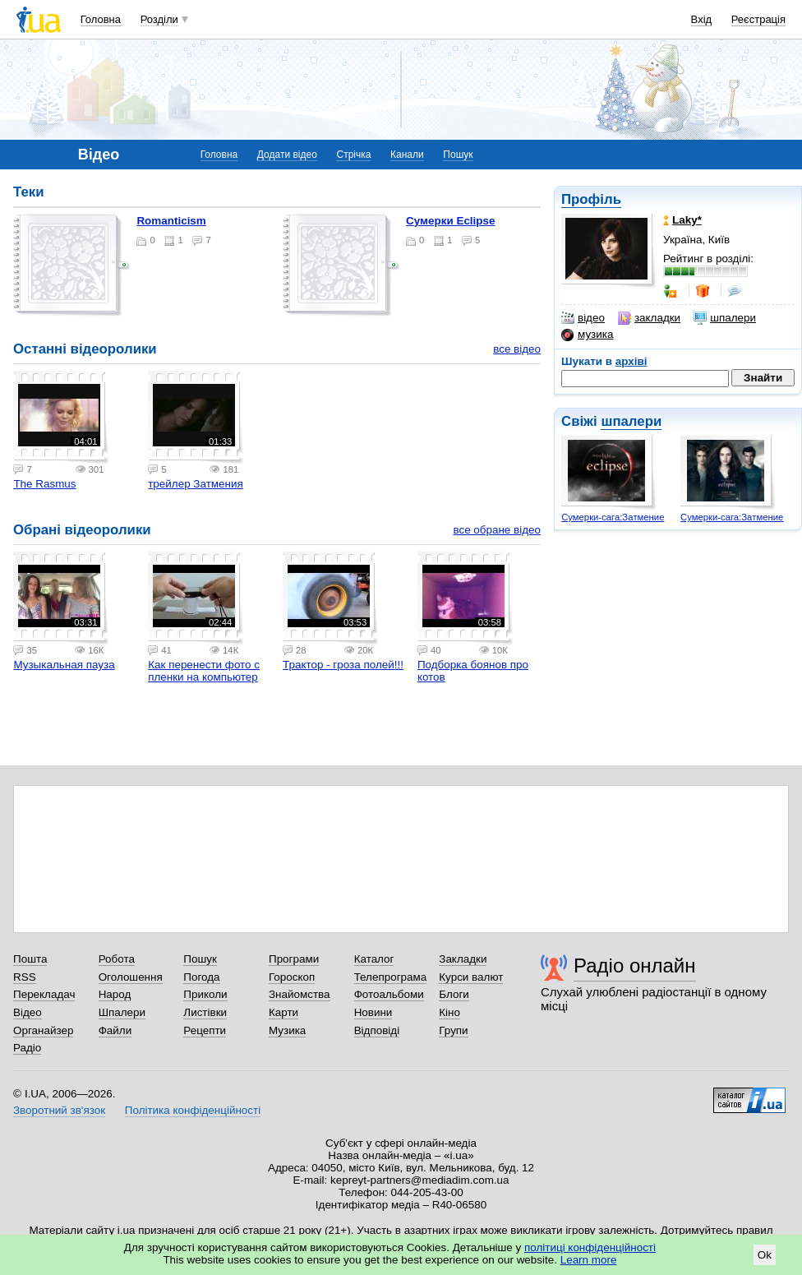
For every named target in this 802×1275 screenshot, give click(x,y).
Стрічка (353, 154)
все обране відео (497, 530)
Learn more (588, 1260)
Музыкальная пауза (63, 664)
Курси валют (471, 977)
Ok (765, 1255)
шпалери (725, 318)
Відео (27, 1012)
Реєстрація (758, 19)
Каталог (374, 959)
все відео (517, 349)
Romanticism (170, 221)
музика (587, 334)
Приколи (205, 994)
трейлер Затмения (195, 484)
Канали (407, 154)
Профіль (591, 199)
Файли (115, 1030)
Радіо (27, 1048)
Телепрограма (390, 977)
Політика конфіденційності (192, 1110)
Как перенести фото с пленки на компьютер (204, 670)
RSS (24, 977)
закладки (649, 318)
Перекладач (44, 994)
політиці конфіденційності (590, 1247)
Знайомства (299, 994)
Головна (101, 19)
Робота (117, 959)
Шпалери (122, 1012)
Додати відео (287, 154)
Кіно (449, 1012)
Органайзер (43, 1030)
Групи (453, 1030)
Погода (201, 977)
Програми (294, 959)
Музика (287, 1030)
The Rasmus (44, 484)
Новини (373, 1012)
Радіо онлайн (635, 965)
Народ (115, 994)
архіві (631, 361)
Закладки (462, 959)
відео (583, 318)
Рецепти (204, 1030)
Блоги (454, 994)
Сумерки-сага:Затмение (612, 517)
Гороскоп (292, 977)
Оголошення (131, 977)
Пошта (30, 959)
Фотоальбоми (389, 994)
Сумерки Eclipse (450, 221)
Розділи (159, 19)
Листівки (205, 1012)
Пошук (457, 154)
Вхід (701, 19)
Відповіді (377, 1030)
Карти (283, 1012)
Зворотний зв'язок (59, 1110)
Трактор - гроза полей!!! (343, 664)
